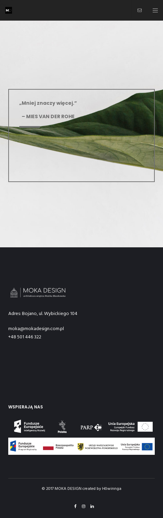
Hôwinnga (111, 488)
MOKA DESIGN (68, 488)
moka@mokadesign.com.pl (36, 329)
